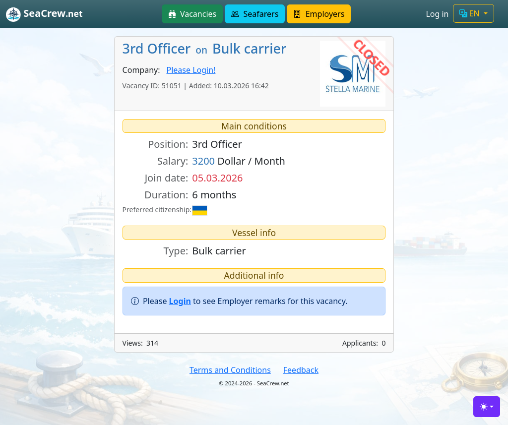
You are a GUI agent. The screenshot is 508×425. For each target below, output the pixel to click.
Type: (175, 250)
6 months (214, 194)
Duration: (166, 194)
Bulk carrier (219, 250)
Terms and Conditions (230, 369)
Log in (437, 13)
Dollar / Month (238, 161)
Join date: (167, 177)
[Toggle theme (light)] (486, 406)
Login (180, 301)
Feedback (300, 369)
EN (470, 13)
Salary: (172, 161)
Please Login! (191, 69)
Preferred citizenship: (156, 209)
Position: (168, 144)
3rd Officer (217, 144)
